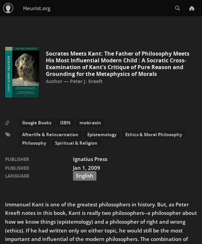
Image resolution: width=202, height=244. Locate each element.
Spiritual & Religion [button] (76, 143)
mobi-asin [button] (90, 123)
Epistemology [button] (101, 134)
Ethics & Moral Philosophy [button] (153, 134)
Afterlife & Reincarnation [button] (50, 134)
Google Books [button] (36, 123)
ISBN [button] (65, 123)
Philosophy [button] (34, 143)
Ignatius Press (90, 159)
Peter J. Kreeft (86, 81)
